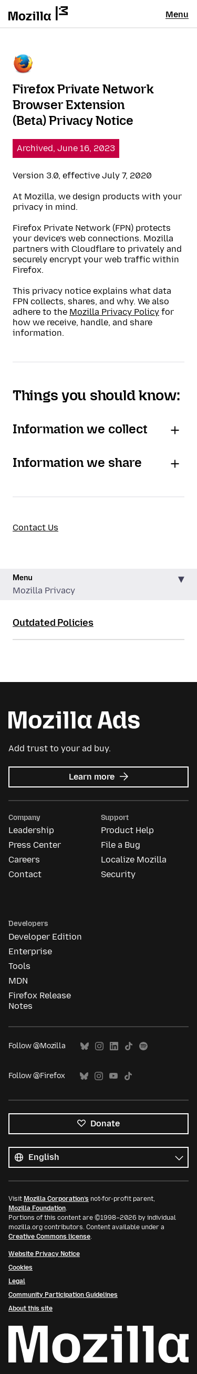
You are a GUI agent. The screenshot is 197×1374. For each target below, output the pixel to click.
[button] (98, 585)
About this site (30, 1308)
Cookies (20, 1267)
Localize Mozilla (134, 860)
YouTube (113, 1076)
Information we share (77, 462)
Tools (19, 966)
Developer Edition (45, 937)
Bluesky (84, 1046)
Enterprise (30, 951)
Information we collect (80, 428)
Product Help (127, 830)
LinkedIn (114, 1046)
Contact (25, 874)
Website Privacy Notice (44, 1254)
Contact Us (35, 527)
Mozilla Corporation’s (56, 1198)
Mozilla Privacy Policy (114, 312)
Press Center (34, 845)
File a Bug (120, 845)
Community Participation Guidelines (63, 1294)
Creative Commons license (49, 1236)
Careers (24, 860)
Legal (16, 1281)
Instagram (99, 1046)
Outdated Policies (53, 623)
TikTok (128, 1046)
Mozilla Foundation (37, 1208)
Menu (177, 14)
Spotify (143, 1046)
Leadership (31, 830)
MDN (18, 981)
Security (118, 874)
